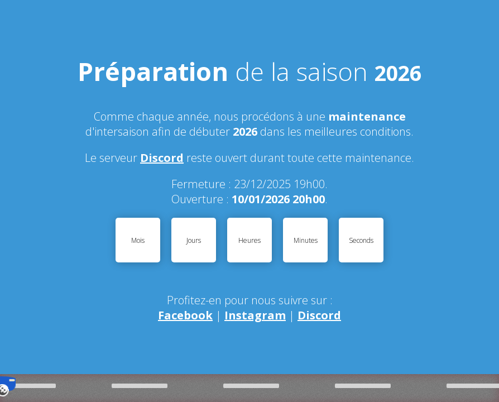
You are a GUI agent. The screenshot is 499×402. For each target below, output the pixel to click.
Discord (162, 157)
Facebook (185, 315)
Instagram (255, 315)
